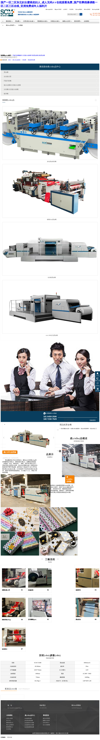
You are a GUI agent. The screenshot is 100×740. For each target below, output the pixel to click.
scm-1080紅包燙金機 (52, 335)
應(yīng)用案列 (10, 724)
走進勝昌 (86, 21)
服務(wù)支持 (66, 21)
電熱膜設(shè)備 (42, 21)
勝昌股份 (8, 21)
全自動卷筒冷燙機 (29, 722)
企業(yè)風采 (9, 718)
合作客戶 (65, 9)
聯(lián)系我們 (87, 9)
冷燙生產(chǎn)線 (28, 21)
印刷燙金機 (34, 55)
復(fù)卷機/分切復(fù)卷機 (12, 85)
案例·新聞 (77, 21)
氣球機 (6, 93)
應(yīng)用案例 (78, 9)
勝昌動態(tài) (9, 727)
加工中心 (8, 720)
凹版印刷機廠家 (17, 55)
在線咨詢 (93, 420)
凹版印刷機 (7, 81)
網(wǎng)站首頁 (49, 9)
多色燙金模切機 (51, 161)
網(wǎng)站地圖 (95, 9)
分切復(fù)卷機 (26, 55)
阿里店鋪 (9, 737)
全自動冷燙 (7, 76)
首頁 (9, 60)
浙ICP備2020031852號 (62, 733)
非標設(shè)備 (55, 21)
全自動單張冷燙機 (29, 724)
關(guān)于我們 (58, 9)
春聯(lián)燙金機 (51, 219)
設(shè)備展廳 (46, 724)
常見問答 (71, 9)
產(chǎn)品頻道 (17, 60)
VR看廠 (20, 25)
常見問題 (8, 729)
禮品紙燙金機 (31, 60)
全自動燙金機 (52, 277)
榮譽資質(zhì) (9, 722)
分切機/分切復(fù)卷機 (11, 89)
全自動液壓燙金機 (29, 727)
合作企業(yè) (46, 722)
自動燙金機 (41, 55)
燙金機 (17, 21)
